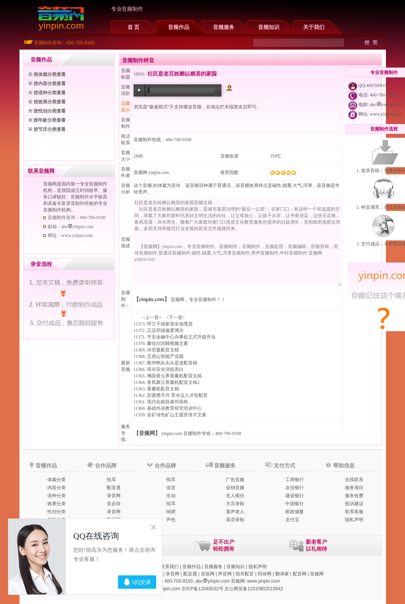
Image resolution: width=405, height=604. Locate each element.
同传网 (264, 574)
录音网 (114, 495)
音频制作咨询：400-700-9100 (64, 42)
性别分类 (56, 511)
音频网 (140, 172)
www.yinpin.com (386, 114)
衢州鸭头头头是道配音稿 (172, 363)
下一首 (175, 317)
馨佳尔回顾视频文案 (167, 343)
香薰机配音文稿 (163, 388)
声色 (171, 519)
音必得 (114, 503)
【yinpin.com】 (152, 299)
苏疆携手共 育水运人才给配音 (177, 395)
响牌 (171, 511)
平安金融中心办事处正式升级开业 (181, 337)
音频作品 (178, 27)
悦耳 (111, 479)
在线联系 (354, 479)
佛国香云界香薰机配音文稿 (174, 376)
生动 (171, 495)
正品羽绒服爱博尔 (165, 330)
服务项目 (354, 487)
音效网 (208, 574)
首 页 (133, 27)
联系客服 (354, 511)
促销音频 (235, 487)
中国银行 (295, 503)
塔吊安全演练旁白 (165, 369)
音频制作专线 (197, 433)
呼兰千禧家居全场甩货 (170, 324)
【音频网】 (147, 433)
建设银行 (295, 495)
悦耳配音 (245, 574)
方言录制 (235, 503)
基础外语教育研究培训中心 (174, 408)
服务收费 (354, 495)
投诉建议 (354, 503)
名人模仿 (235, 495)
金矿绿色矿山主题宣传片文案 (177, 414)
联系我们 (169, 566)
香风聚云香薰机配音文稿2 (173, 382)
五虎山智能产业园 (165, 356)
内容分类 (56, 487)
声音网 (225, 574)
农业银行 (295, 487)
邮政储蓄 (295, 511)
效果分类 (56, 503)
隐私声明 (354, 519)
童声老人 (235, 511)
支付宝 (292, 519)
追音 (171, 487)
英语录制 (235, 519)
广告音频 (235, 479)
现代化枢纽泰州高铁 (167, 401)
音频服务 (223, 27)
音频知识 (268, 27)
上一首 (152, 317)
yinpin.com (171, 433)
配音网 (300, 574)
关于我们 (313, 27)
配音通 (114, 487)
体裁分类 (56, 479)
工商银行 (295, 479)
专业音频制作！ (205, 299)
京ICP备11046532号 (202, 588)
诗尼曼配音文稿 (163, 350)
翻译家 (282, 574)
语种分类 (56, 495)
